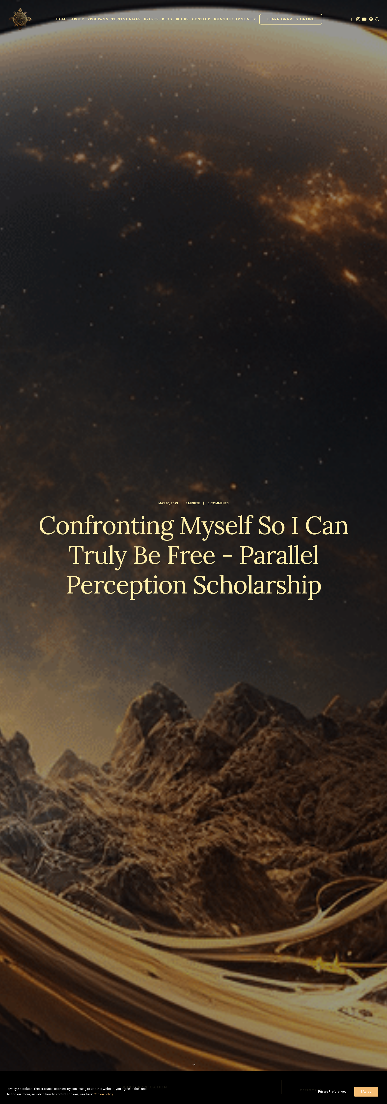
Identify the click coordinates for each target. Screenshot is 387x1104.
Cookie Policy (103, 1094)
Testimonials (125, 19)
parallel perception (72, 515)
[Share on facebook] (119, 546)
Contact (201, 19)
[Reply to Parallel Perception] (268, 601)
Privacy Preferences (332, 1091)
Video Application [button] (145, 189)
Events (151, 19)
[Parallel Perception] (20, 19)
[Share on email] (171, 546)
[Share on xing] (164, 546)
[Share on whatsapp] (151, 546)
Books (182, 19)
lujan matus (41, 515)
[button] (352, 19)
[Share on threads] (132, 546)
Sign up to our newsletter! (52, 986)
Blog (167, 19)
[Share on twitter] (126, 546)
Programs (97, 19)
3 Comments (218, 54)
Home (62, 19)
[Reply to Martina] (268, 777)
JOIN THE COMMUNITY (235, 19)
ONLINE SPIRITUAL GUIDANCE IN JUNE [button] (145, 323)
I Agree (366, 1091)
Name (25, 921)
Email (200, 921)
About (77, 19)
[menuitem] (62, 19)
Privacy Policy (253, 1074)
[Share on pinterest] (138, 546)
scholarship (104, 515)
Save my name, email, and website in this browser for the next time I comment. (80, 951)
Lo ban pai (17, 515)
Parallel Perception (67, 600)
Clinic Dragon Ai (230, 1074)
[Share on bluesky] (158, 546)
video (145, 515)
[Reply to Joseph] (268, 649)
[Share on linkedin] (145, 546)
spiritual (128, 515)
